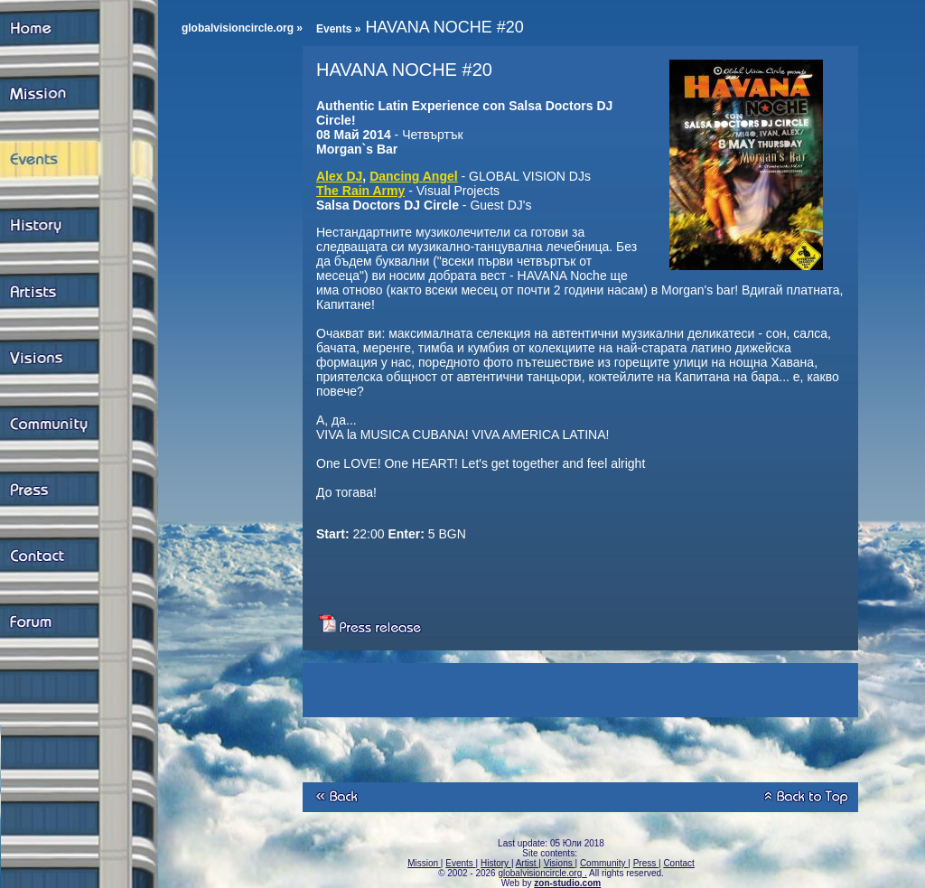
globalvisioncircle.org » (242, 28)
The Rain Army (360, 190)
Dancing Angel (413, 176)
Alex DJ (339, 176)
